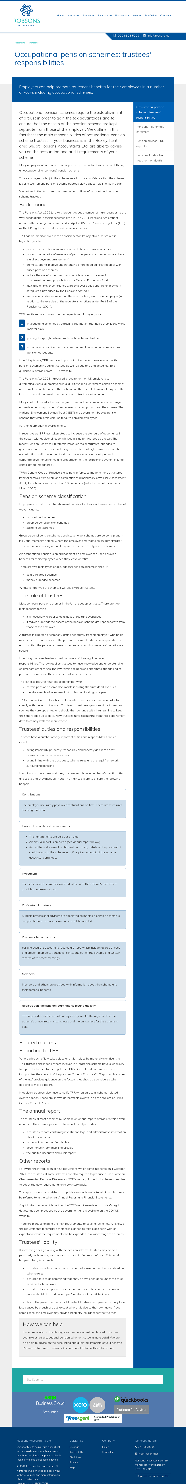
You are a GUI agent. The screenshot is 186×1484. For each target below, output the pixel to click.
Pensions (34, 42)
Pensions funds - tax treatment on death (149, 157)
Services (88, 15)
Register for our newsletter (153, 1476)
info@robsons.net (159, 35)
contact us (39, 1348)
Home (60, 15)
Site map (74, 1446)
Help (72, 1467)
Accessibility (76, 1452)
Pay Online (150, 15)
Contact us (166, 15)
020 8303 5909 (145, 1446)
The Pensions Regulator (101, 223)
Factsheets (105, 15)
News (137, 15)
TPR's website (62, 371)
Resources (122, 15)
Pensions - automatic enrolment (150, 129)
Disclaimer (75, 1457)
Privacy (73, 1462)
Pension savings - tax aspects (150, 143)
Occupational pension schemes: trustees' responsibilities (150, 112)
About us (73, 15)
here (62, 425)
